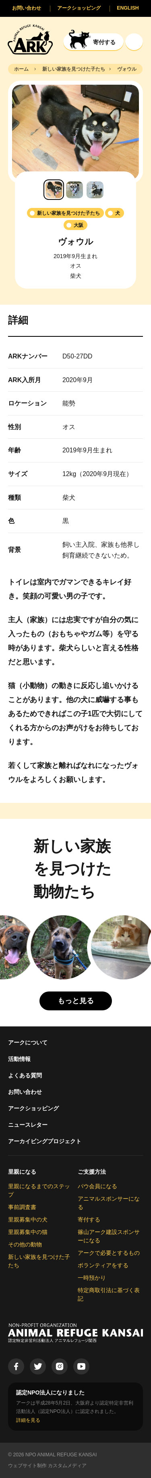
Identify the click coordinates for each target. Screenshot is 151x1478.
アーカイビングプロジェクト (44, 1141)
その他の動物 (25, 1244)
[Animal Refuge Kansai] (30, 39)
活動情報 (19, 1059)
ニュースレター (28, 1125)
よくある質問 (25, 1075)
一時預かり (92, 1277)
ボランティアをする (103, 1265)
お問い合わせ (25, 1092)
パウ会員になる (97, 1186)
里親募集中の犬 (28, 1219)
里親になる (22, 1172)
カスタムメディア (67, 1465)
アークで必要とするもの (109, 1253)
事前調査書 (22, 1207)
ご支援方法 (92, 1172)
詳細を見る (28, 1420)
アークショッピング (33, 1108)
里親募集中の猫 (28, 1232)
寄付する (89, 1219)
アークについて (28, 1042)
